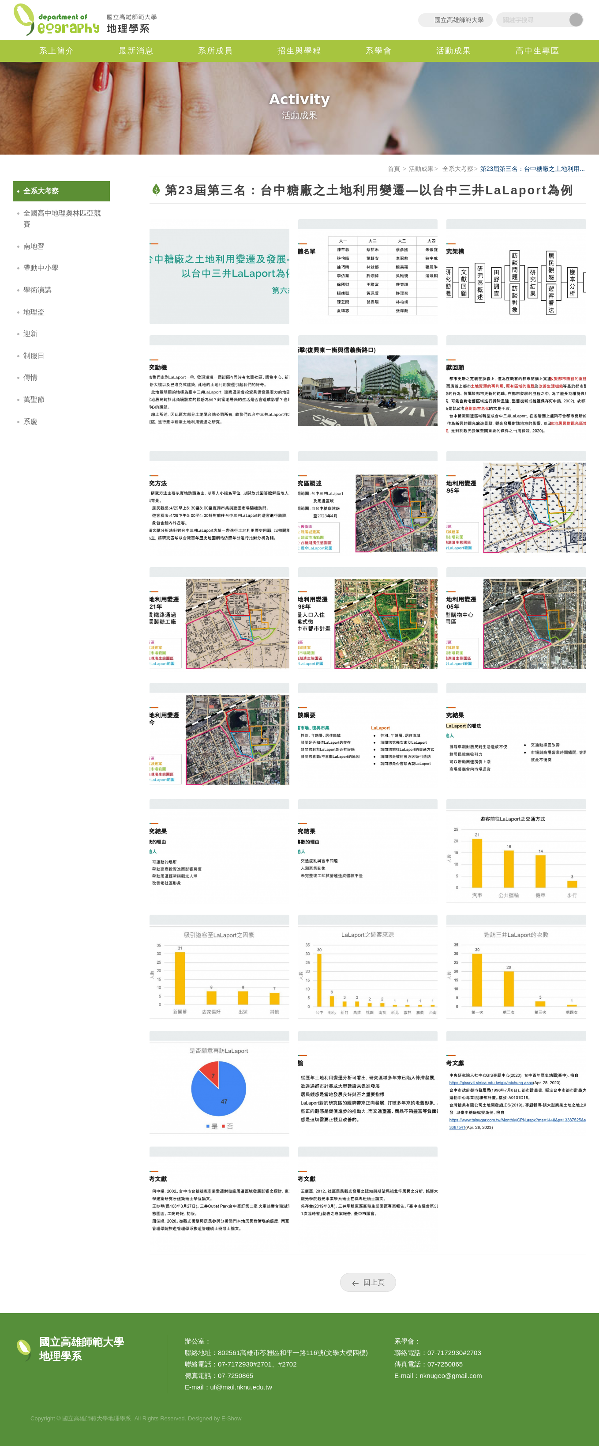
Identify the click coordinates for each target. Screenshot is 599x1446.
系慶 (30, 421)
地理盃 (34, 312)
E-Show (231, 1418)
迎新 (30, 333)
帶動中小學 (41, 268)
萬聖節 (34, 399)
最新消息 (136, 50)
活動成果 (454, 50)
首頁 (394, 168)
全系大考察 (457, 168)
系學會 (379, 50)
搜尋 (576, 19)
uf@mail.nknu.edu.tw (241, 1387)
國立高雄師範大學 (459, 19)
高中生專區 (538, 50)
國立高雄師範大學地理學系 (90, 20)
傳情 (30, 377)
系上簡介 (57, 50)
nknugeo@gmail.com (451, 1375)
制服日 (34, 356)
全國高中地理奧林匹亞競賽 (62, 218)
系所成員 (215, 50)
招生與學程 (299, 50)
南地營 (34, 246)
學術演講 (37, 290)
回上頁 (374, 1282)
